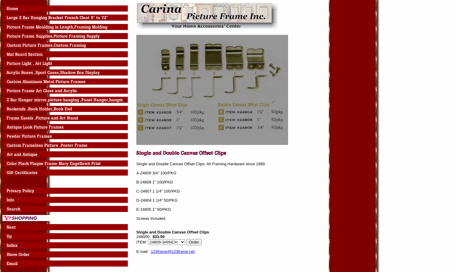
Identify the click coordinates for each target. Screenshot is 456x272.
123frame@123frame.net (173, 251)
